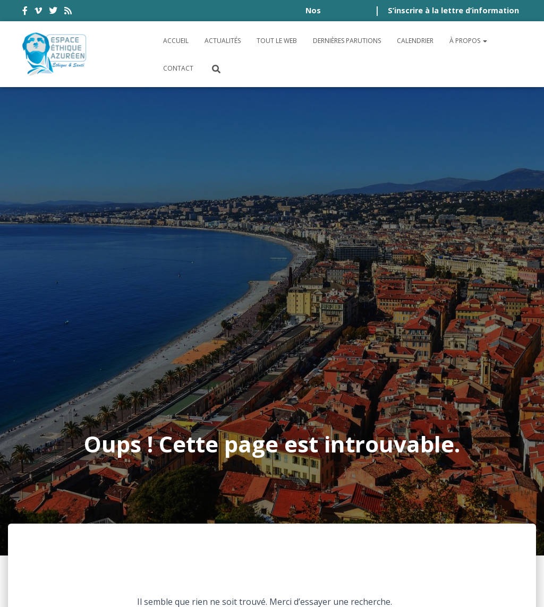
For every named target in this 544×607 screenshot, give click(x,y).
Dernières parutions (347, 40)
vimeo (38, 12)
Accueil (176, 40)
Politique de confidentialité (343, 498)
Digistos (290, 586)
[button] (484, 40)
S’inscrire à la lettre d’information (453, 10)
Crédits (438, 498)
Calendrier (415, 40)
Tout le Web (277, 40)
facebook (25, 12)
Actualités (223, 40)
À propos (468, 40)
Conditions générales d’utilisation (181, 498)
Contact (178, 68)
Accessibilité (57, 498)
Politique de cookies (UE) (85, 527)
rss (68, 12)
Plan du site (493, 498)
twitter (53, 12)
